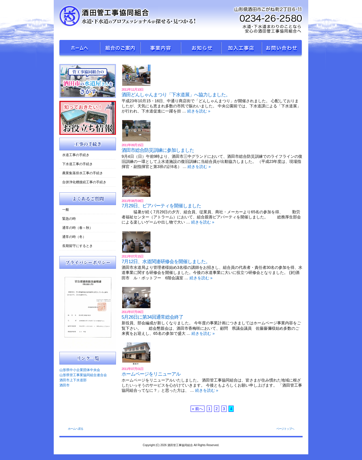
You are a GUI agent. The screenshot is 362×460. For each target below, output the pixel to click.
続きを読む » (198, 111)
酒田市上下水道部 (73, 380)
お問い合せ (282, 49)
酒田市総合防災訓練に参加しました (158, 150)
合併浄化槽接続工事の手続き (84, 182)
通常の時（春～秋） (77, 228)
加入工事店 (242, 49)
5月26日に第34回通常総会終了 (152, 317)
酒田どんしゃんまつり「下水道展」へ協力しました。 (176, 94)
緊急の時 (69, 219)
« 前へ (197, 408)
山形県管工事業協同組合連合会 (83, 375)
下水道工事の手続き (77, 164)
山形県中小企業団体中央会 (79, 370)
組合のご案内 (120, 49)
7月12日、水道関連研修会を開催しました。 (166, 261)
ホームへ (80, 49)
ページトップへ (285, 428)
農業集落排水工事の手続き (82, 173)
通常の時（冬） (74, 237)
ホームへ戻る (75, 428)
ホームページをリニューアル (151, 374)
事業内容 (161, 49)
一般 (65, 210)
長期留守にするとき (77, 246)
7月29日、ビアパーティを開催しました (161, 205)
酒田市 (64, 385)
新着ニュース (201, 49)
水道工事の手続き (75, 155)
